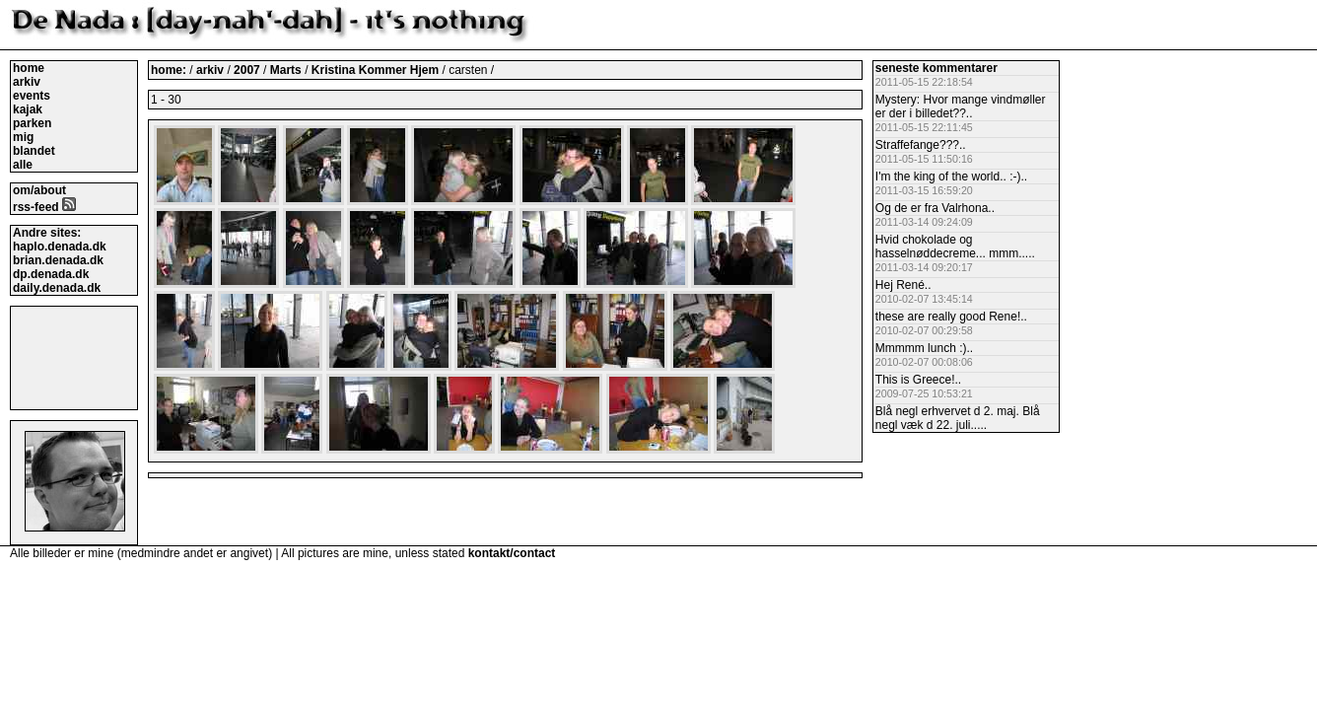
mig (23, 137)
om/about (39, 190)
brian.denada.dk (58, 260)
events (31, 96)
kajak (27, 109)
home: (170, 70)
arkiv (26, 82)
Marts (287, 70)
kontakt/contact (512, 553)
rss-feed (44, 207)
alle (23, 165)
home (28, 68)
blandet (34, 151)
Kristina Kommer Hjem (377, 70)
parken (32, 123)
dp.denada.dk (51, 274)
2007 (247, 70)
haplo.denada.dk (59, 246)
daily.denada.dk (57, 288)
